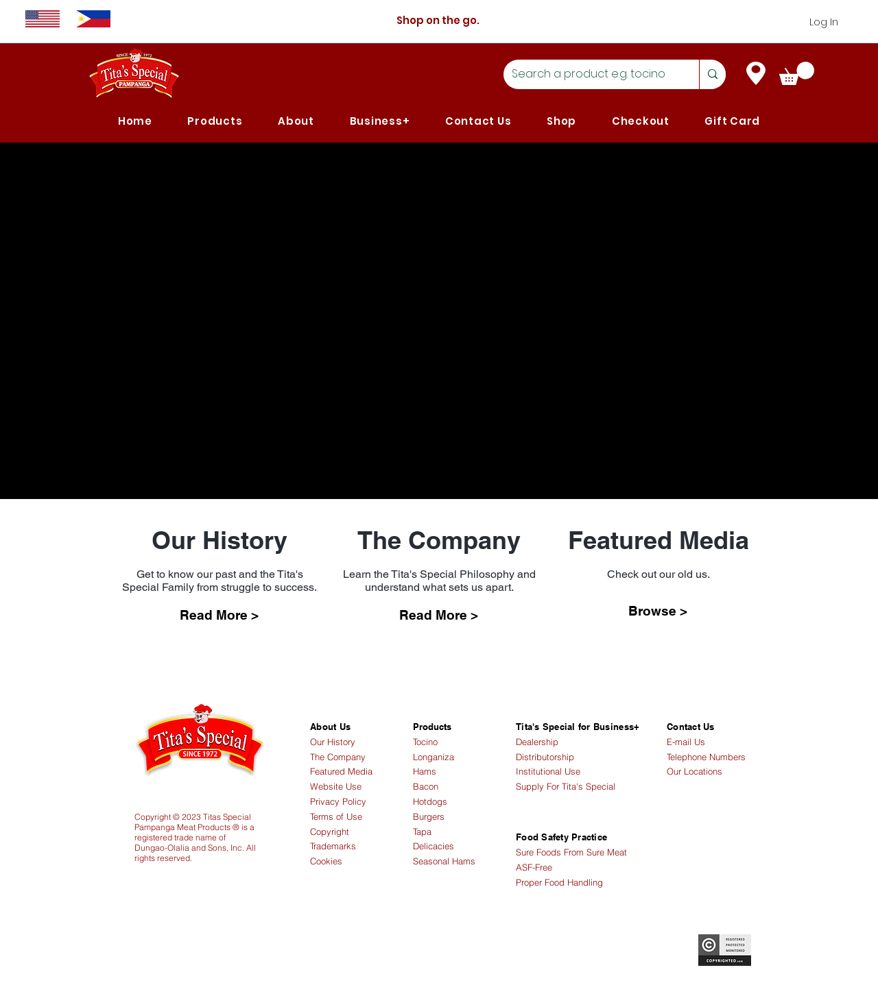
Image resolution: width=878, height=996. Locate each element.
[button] (215, 121)
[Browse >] (658, 610)
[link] (796, 73)
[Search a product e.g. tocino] (591, 74)
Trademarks (333, 845)
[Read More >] (219, 615)
